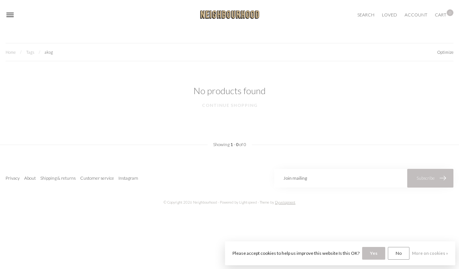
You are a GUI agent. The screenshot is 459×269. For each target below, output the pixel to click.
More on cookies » (430, 253)
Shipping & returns (58, 178)
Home (11, 52)
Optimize (445, 52)
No (399, 253)
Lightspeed (248, 202)
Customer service (97, 178)
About (30, 178)
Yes (373, 253)
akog (49, 52)
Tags (30, 52)
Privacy (13, 178)
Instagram (128, 178)
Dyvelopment (285, 202)
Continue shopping (229, 105)
